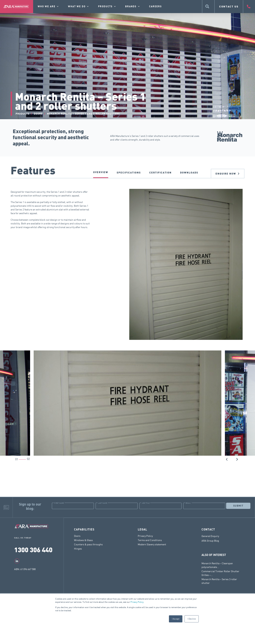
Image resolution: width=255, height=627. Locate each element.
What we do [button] (78, 6)
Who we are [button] (48, 6)
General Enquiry (210, 536)
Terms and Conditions (150, 539)
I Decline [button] (192, 618)
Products (107, 6)
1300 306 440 (33, 549)
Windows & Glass (83, 539)
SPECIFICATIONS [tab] (129, 172)
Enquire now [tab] (228, 173)
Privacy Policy (137, 602)
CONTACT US (229, 6)
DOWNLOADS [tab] (189, 172)
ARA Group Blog (210, 540)
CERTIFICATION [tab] (160, 172)
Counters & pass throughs (88, 544)
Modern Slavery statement (152, 544)
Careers (155, 6)
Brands (132, 6)
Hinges (78, 548)
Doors (77, 535)
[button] (227, 459)
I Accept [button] (175, 618)
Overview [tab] (100, 172)
